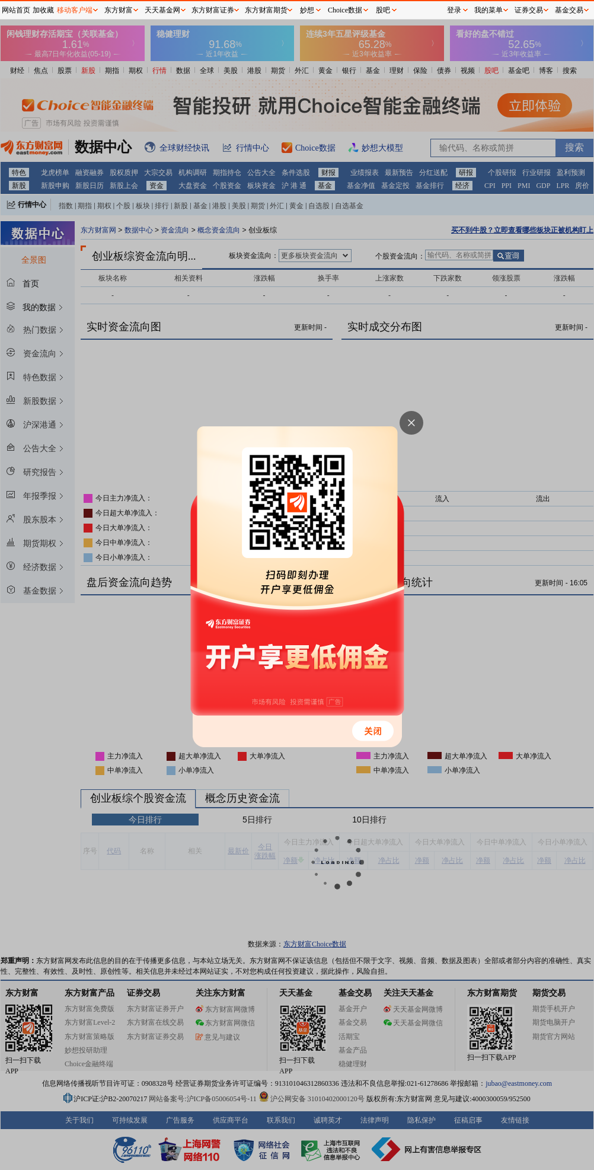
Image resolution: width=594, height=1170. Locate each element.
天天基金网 (162, 10)
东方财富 (118, 10)
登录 (454, 10)
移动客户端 (74, 10)
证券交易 (529, 10)
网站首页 (16, 10)
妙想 (307, 10)
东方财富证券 (212, 10)
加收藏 (43, 10)
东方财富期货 (266, 10)
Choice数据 (345, 10)
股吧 (383, 10)
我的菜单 (488, 10)
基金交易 (569, 10)
